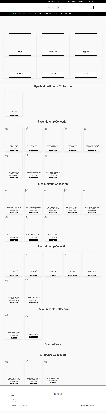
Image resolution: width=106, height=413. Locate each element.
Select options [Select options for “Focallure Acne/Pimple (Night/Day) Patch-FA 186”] (14, 385)
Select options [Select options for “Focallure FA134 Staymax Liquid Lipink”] (33, 240)
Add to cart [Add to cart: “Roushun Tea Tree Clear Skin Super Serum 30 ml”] (33, 385)
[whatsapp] (93, 1)
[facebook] (87, 1)
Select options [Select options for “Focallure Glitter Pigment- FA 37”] (33, 303)
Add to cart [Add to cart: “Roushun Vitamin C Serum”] (53, 384)
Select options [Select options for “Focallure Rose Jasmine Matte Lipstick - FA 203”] (72, 213)
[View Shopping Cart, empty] (92, 7)
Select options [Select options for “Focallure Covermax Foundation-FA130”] (13, 178)
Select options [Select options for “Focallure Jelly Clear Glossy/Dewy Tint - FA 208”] (53, 213)
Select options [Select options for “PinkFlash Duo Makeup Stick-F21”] (33, 150)
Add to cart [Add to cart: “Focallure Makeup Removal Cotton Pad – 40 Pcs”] (14, 339)
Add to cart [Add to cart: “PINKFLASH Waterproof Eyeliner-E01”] (33, 276)
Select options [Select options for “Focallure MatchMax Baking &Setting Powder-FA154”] (92, 150)
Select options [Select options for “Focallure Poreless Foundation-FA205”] (13, 150)
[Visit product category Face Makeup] (20, 67)
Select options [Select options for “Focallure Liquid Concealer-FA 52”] (33, 178)
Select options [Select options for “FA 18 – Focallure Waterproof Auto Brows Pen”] (92, 276)
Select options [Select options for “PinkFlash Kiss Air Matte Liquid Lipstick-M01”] (14, 213)
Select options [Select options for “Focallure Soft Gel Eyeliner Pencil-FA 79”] (72, 276)
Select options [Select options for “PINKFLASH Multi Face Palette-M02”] (13, 115)
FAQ (12, 399)
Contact (13, 400)
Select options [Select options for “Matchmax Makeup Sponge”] (33, 338)
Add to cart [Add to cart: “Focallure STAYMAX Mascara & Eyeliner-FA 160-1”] (53, 276)
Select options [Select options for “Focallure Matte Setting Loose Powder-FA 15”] (53, 178)
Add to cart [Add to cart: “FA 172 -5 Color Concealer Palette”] (72, 150)
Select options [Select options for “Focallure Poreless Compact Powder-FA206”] (53, 150)
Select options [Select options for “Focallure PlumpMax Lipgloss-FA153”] (14, 240)
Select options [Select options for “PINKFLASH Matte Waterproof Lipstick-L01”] (33, 213)
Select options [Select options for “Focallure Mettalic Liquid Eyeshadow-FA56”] (14, 303)
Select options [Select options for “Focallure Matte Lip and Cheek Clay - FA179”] (92, 213)
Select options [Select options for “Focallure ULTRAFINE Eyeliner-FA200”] (14, 276)
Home (12, 395)
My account (13, 402)
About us (13, 397)
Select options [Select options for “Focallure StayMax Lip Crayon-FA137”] (53, 240)
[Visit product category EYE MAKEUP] (53, 67)
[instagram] (90, 1)
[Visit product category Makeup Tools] (53, 44)
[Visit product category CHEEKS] (86, 67)
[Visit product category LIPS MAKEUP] (86, 44)
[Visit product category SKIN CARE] (20, 44)
